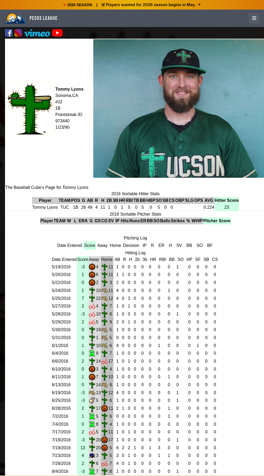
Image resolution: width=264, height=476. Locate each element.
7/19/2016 (61, 448)
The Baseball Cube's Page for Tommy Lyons (46, 187)
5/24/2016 (61, 290)
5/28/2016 (61, 314)
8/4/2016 (60, 471)
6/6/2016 (60, 361)
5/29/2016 (61, 322)
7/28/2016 (61, 463)
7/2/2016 (60, 416)
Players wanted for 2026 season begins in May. (151, 4)
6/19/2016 (61, 392)
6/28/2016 (61, 408)
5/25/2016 (61, 298)
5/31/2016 (61, 337)
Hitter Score (227, 200)
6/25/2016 (61, 400)
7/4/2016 (60, 424)
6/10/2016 (61, 369)
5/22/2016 (61, 282)
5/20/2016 (61, 274)
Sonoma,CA (66, 95)
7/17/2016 (61, 432)
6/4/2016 (60, 353)
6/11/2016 (61, 377)
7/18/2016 (61, 440)
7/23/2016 (61, 455)
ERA (83, 221)
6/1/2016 (60, 345)
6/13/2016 (61, 384)
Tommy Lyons (69, 89)
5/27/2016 (61, 306)
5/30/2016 (61, 329)
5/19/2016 (61, 267)
